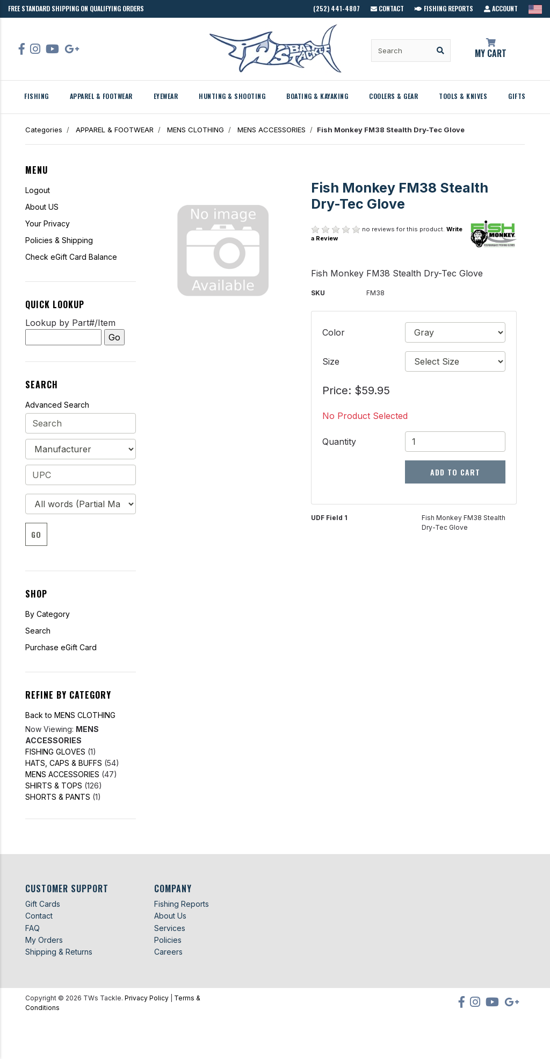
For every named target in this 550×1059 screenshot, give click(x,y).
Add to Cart (455, 472)
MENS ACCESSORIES (271, 129)
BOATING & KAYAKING (317, 96)
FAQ (32, 928)
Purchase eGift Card (61, 647)
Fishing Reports (444, 8)
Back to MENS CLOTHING (70, 715)
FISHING (36, 96)
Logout (37, 190)
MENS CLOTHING (195, 129)
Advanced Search (57, 404)
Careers (168, 951)
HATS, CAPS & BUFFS (63, 762)
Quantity (339, 441)
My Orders (44, 939)
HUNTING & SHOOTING (232, 96)
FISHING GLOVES (55, 751)
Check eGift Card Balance (71, 256)
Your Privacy (47, 223)
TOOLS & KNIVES (463, 96)
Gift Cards (42, 903)
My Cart (491, 49)
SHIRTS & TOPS (53, 785)
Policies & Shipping (59, 240)
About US (42, 206)
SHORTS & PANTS (57, 796)
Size (330, 361)
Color (333, 332)
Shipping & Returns (58, 951)
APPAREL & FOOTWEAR (101, 96)
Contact (387, 8)
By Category (47, 614)
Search (37, 630)
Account (501, 8)
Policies (168, 939)
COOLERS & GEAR (393, 96)
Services (169, 928)
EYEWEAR (166, 96)
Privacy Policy (147, 998)
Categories (43, 129)
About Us (170, 915)
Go (36, 534)
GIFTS (517, 96)
